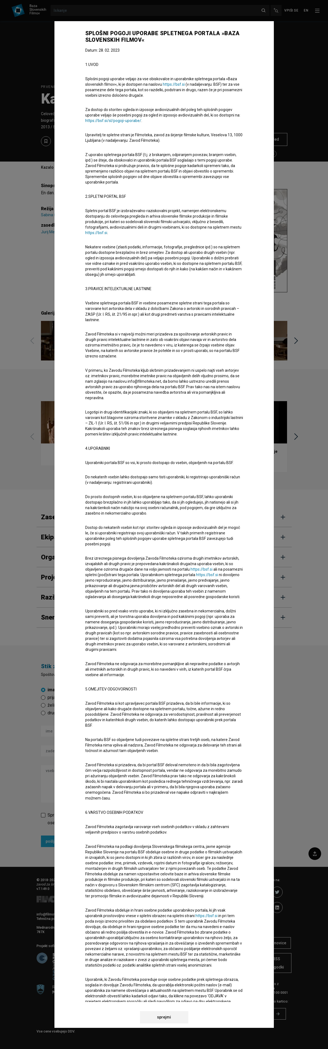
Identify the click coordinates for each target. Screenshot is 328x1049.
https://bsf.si (174, 84)
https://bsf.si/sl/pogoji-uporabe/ (113, 120)
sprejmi (164, 1017)
